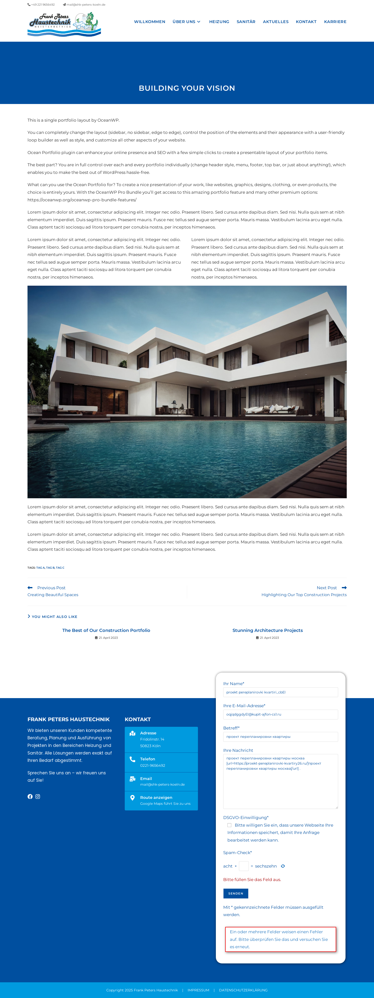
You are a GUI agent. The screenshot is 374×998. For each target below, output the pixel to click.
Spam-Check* (237, 852)
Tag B (50, 567)
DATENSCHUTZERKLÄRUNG (243, 990)
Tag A (40, 567)
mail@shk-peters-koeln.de (84, 4)
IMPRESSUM (198, 990)
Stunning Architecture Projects (268, 630)
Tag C (60, 567)
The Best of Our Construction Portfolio (106, 630)
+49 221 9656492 (41, 4)
